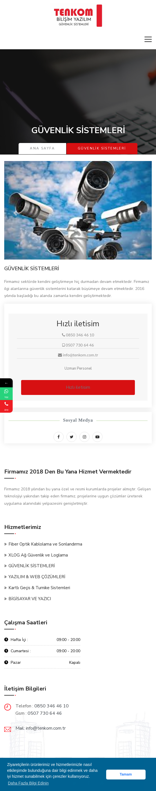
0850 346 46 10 (51, 706)
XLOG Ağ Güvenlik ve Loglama (38, 555)
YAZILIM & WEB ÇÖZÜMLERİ (36, 577)
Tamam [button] (126, 774)
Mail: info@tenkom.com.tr (40, 728)
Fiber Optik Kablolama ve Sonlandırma (45, 544)
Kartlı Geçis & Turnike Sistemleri (39, 588)
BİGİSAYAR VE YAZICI (29, 599)
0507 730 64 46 (45, 713)
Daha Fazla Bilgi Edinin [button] (28, 783)
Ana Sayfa (42, 148)
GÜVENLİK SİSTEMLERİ (31, 566)
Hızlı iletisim (78, 387)
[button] (15, 213)
